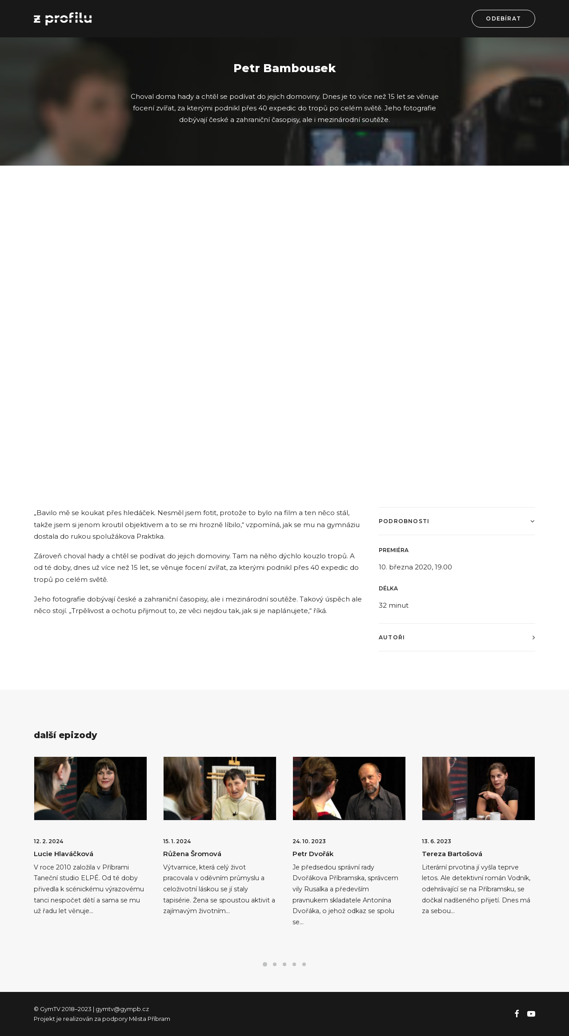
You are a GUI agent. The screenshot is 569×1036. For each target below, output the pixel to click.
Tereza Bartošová (452, 853)
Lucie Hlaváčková (63, 853)
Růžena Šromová (192, 853)
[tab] (457, 521)
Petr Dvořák (313, 853)
